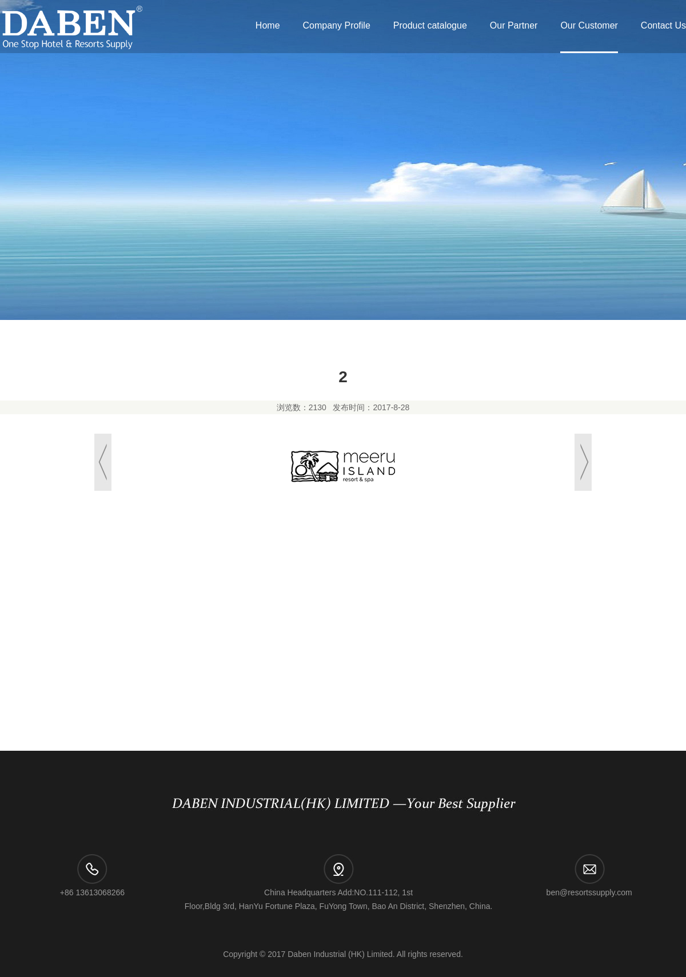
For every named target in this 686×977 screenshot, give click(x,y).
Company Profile (336, 25)
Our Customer (588, 25)
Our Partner (514, 25)
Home (268, 25)
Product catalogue (430, 25)
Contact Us (663, 25)
